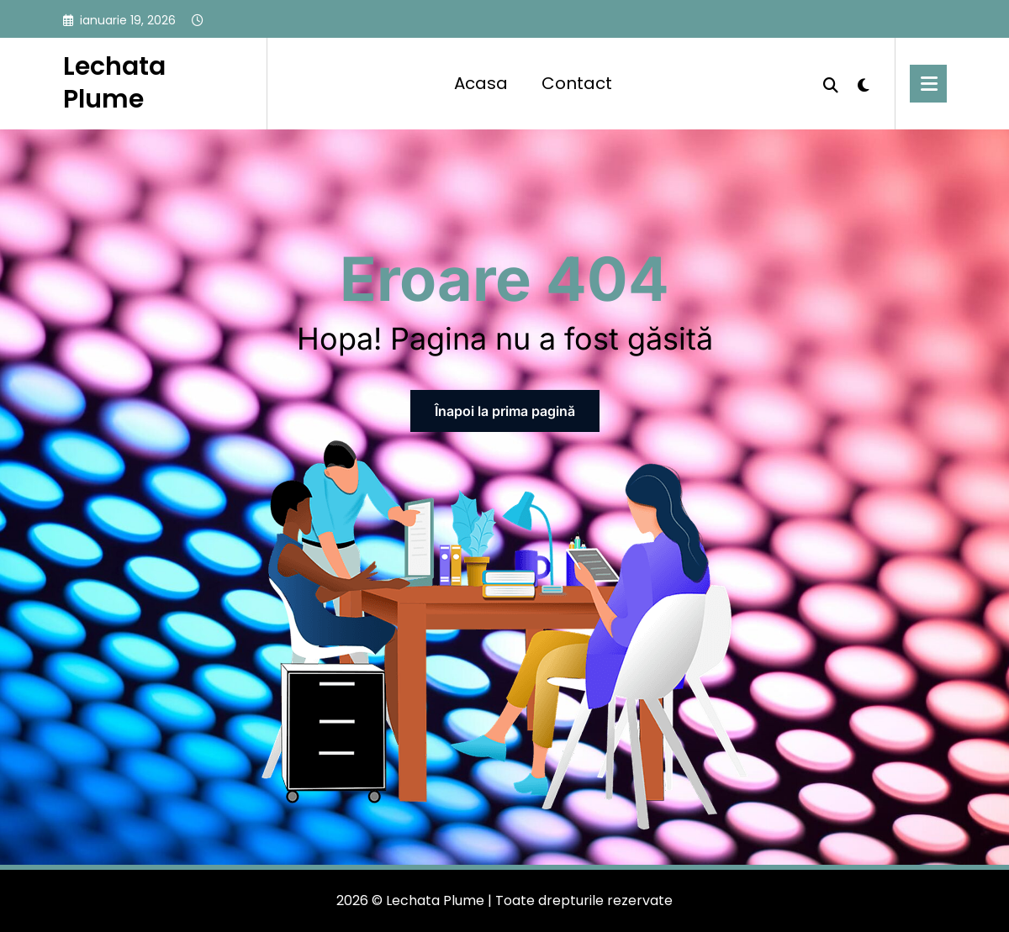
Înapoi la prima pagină (505, 411)
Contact (576, 83)
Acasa (481, 83)
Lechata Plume (114, 83)
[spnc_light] (863, 83)
